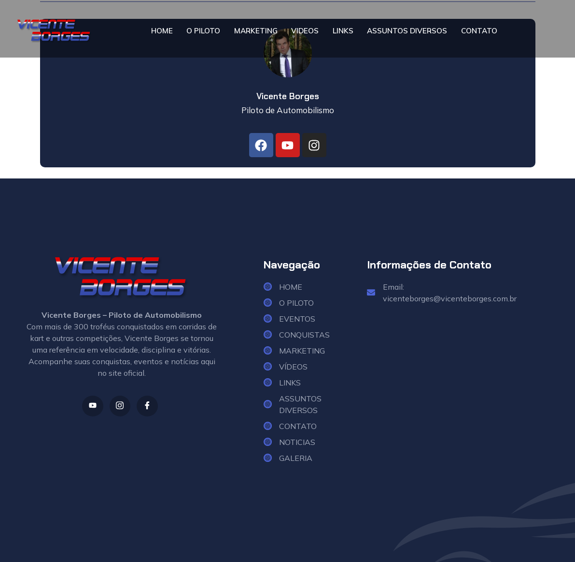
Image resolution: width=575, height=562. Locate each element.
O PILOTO (202, 31)
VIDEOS (304, 31)
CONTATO (480, 31)
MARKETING (255, 31)
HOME (160, 31)
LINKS (341, 31)
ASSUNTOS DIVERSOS (406, 31)
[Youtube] (91, 407)
